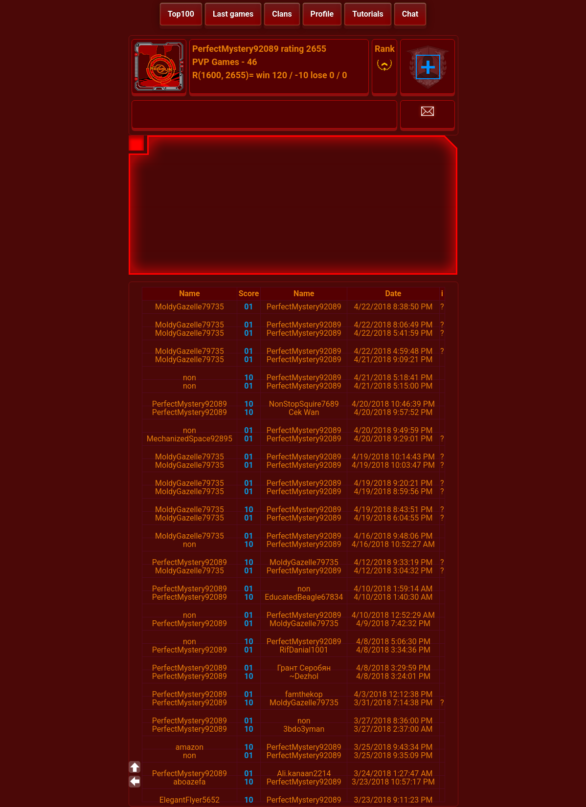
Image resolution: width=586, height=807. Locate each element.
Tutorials (367, 14)
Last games (233, 14)
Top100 (181, 14)
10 (248, 377)
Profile (322, 14)
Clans (282, 14)
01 (248, 306)
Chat (410, 14)
